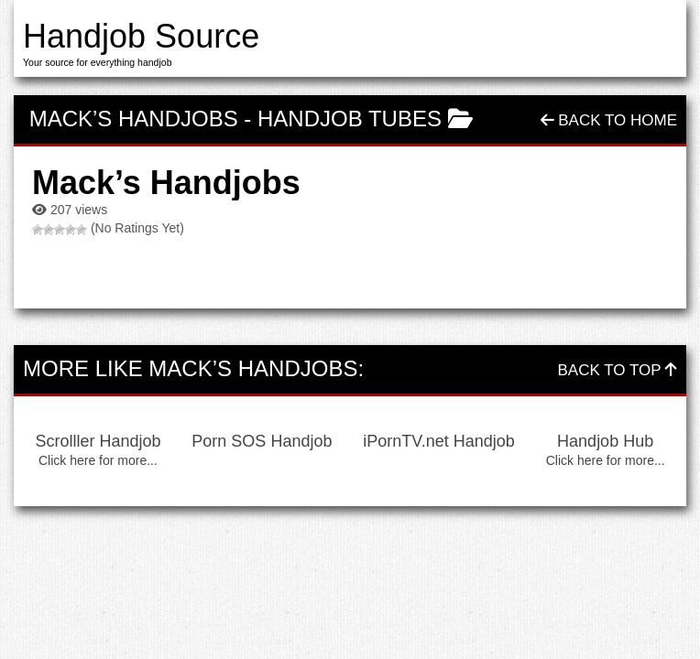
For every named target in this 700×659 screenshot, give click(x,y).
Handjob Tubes (349, 118)
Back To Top (617, 370)
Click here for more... (98, 460)
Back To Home (609, 120)
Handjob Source (141, 36)
